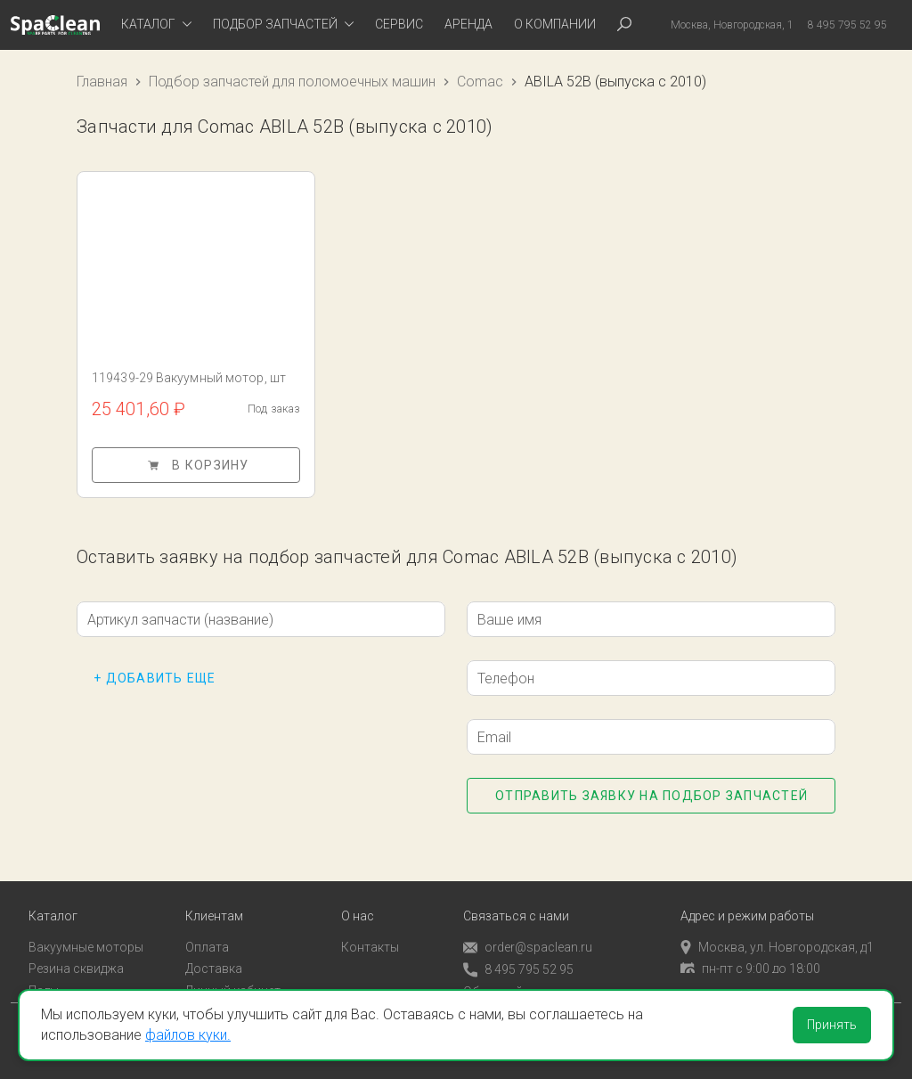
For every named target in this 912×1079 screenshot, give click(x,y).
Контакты (370, 936)
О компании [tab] (555, 24)
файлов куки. (188, 1034)
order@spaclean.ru (527, 936)
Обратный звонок (515, 981)
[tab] (156, 25)
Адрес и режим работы (747, 905)
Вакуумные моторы (85, 936)
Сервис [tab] (399, 24)
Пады (43, 980)
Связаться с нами (516, 905)
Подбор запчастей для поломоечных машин (292, 81)
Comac (480, 81)
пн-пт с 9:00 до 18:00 (750, 958)
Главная (102, 81)
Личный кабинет (233, 980)
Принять (832, 1025)
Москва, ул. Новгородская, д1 (777, 936)
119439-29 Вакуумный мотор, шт (189, 378)
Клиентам (214, 905)
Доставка (213, 958)
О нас (357, 905)
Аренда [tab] (468, 24)
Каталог (52, 905)
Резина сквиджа (76, 958)
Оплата (207, 936)
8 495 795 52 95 (518, 959)
